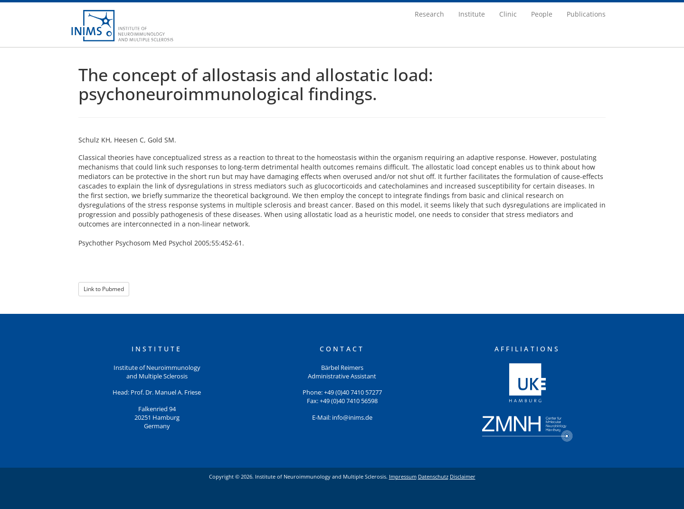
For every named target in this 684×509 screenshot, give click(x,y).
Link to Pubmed (104, 289)
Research (429, 14)
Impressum (403, 476)
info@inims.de (352, 418)
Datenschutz (433, 476)
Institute (471, 14)
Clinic (508, 14)
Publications (586, 14)
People (541, 14)
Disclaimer (462, 476)
